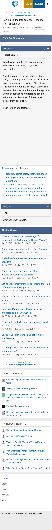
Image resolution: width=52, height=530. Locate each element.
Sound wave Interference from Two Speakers (25, 249)
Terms (4, 489)
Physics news (8, 168)
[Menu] (5, 4)
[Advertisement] (26, 136)
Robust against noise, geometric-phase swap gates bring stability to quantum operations (26, 177)
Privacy (5, 495)
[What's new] (47, 4)
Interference (39, 28)
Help (4, 500)
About (4, 484)
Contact (6, 478)
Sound (6, 31)
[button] (44, 49)
